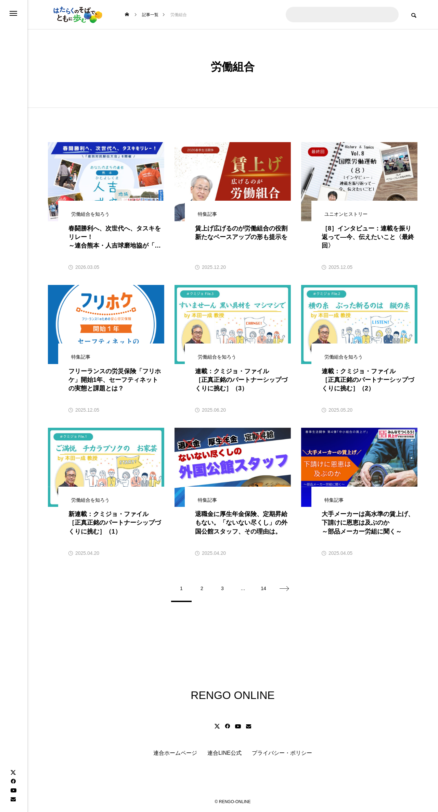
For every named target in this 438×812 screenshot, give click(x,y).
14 (263, 588)
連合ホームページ (175, 753)
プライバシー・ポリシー (282, 753)
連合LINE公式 (224, 753)
